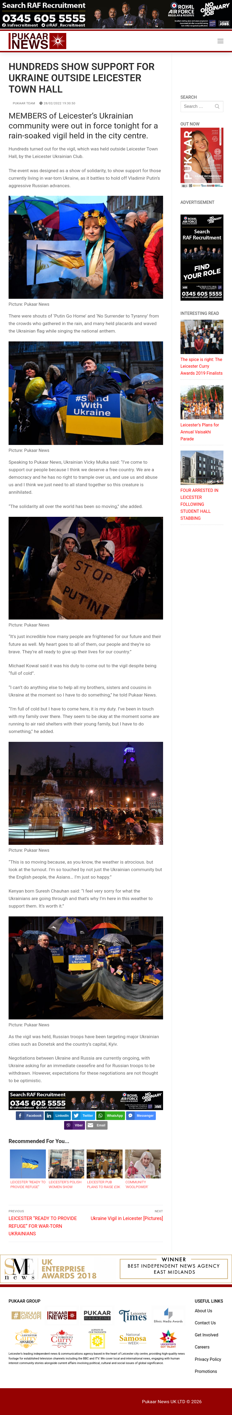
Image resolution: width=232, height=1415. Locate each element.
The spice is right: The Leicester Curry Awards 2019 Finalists (202, 366)
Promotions (206, 1371)
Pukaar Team (22, 103)
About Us (203, 1310)
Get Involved (206, 1334)
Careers (202, 1347)
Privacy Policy (208, 1359)
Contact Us (205, 1322)
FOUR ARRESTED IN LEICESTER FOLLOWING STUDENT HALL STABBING (200, 504)
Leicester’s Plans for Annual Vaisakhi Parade (200, 431)
